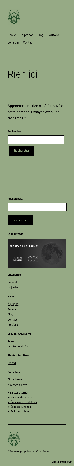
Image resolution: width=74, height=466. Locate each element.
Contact (28, 42)
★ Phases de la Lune (20, 397)
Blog (40, 35)
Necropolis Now (17, 384)
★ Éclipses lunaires (19, 406)
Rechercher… (15, 131)
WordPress (42, 451)
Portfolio (53, 35)
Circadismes (15, 379)
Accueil (12, 35)
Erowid (12, 363)
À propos (27, 35)
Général (12, 282)
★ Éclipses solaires (19, 411)
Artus (11, 341)
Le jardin (13, 42)
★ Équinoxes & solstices (22, 402)
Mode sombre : (62, 462)
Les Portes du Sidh (19, 346)
